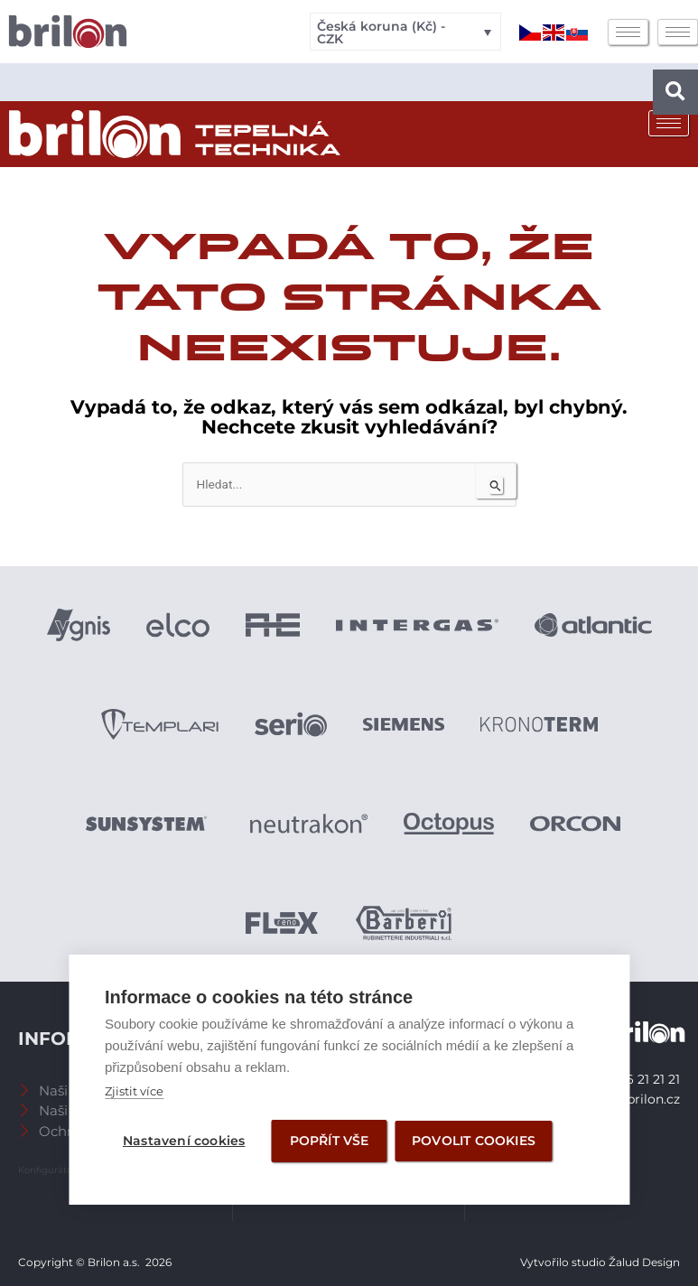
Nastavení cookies (184, 1140)
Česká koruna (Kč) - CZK (381, 32)
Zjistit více (134, 1091)
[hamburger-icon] (628, 32)
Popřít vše (329, 1140)
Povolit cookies (474, 1139)
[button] (675, 92)
